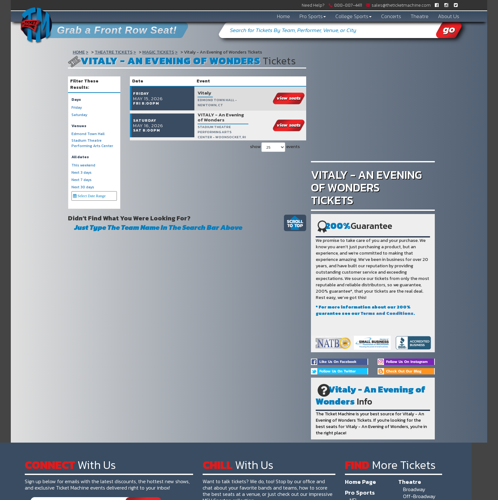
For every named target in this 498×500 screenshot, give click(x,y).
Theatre (419, 16)
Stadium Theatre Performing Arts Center (92, 143)
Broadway (414, 489)
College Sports (353, 16)
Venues (78, 126)
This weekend (83, 165)
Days (76, 99)
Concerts (391, 16)
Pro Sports (312, 16)
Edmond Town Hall (87, 134)
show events (275, 141)
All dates (80, 157)
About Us (448, 16)
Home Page (360, 481)
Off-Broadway (419, 496)
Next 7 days (81, 180)
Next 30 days (82, 187)
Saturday (79, 115)
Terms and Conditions (387, 313)
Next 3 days (81, 172)
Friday (76, 107)
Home (283, 16)
